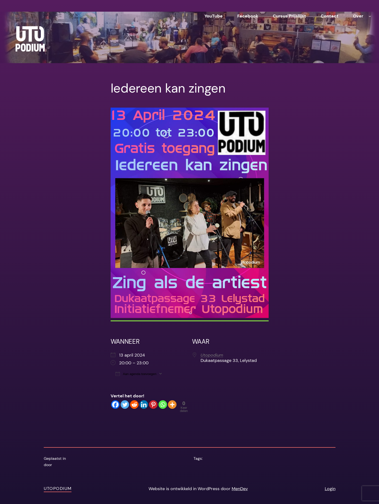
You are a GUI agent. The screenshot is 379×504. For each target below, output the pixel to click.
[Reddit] (134, 404)
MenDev (240, 489)
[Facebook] (115, 404)
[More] (172, 404)
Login (330, 489)
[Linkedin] (144, 404)
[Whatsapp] (163, 404)
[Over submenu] (370, 16)
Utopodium (212, 355)
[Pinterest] (153, 404)
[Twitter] (125, 404)
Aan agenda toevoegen (136, 374)
